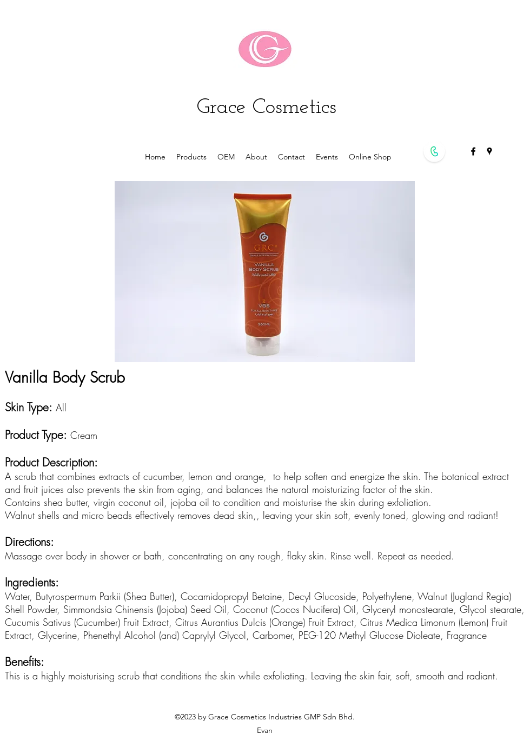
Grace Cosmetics (266, 107)
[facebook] (473, 151)
